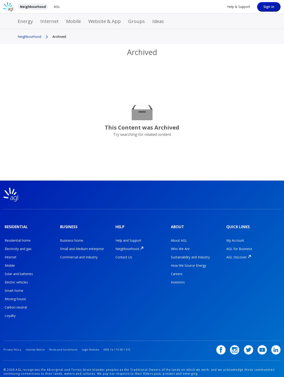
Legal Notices (103, 339)
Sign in (268, 6)
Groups (136, 21)
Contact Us (123, 253)
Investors (178, 278)
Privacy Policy (13, 339)
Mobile (73, 21)
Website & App (104, 21)
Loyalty (10, 312)
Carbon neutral (16, 303)
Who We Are (180, 245)
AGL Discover (236, 253)
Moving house (15, 295)
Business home (71, 236)
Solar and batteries (19, 270)
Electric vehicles (16, 278)
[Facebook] (227, 339)
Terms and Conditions (72, 339)
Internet (49, 21)
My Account (235, 236)
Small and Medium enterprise (82, 245)
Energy (25, 21)
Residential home (18, 236)
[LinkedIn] (276, 339)
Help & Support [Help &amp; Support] (238, 6)
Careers (176, 270)
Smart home (14, 287)
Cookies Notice (40, 339)
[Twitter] (251, 339)
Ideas (158, 21)
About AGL (179, 236)
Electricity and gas (18, 245)
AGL (57, 6)
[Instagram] (239, 339)
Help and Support (128, 236)
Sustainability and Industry (190, 253)
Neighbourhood (33, 6)
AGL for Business (239, 245)
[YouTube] (263, 339)
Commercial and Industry (79, 253)
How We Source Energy (188, 262)
